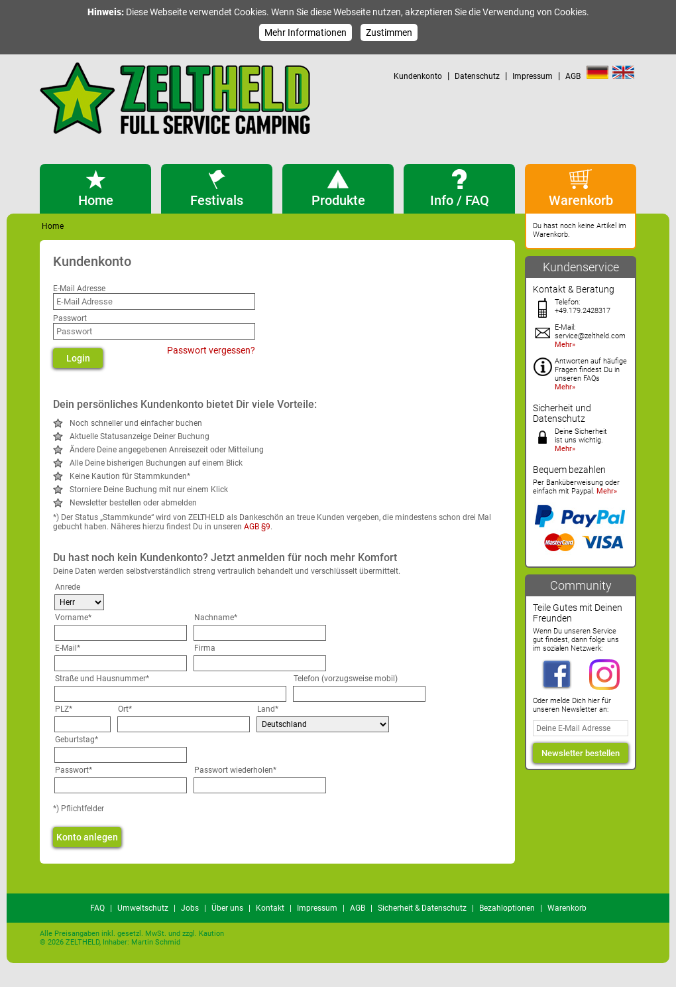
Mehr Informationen (305, 32)
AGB (573, 76)
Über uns (227, 908)
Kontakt (270, 908)
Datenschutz (477, 76)
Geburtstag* (76, 739)
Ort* (125, 709)
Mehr (563, 344)
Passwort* (73, 770)
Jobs (190, 908)
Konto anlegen (87, 837)
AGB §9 (257, 526)
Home (53, 226)
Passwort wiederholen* (235, 770)
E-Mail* (67, 648)
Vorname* (73, 617)
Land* (267, 709)
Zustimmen (389, 32)
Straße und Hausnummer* (102, 678)
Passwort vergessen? (211, 350)
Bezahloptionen (507, 908)
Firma (204, 648)
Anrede (67, 587)
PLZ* (63, 709)
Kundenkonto (418, 76)
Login (78, 358)
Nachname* (215, 617)
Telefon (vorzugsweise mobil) (346, 678)
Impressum (532, 76)
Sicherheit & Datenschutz (422, 908)
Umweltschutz (142, 908)
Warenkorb (567, 908)
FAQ (97, 908)
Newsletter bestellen (580, 753)
